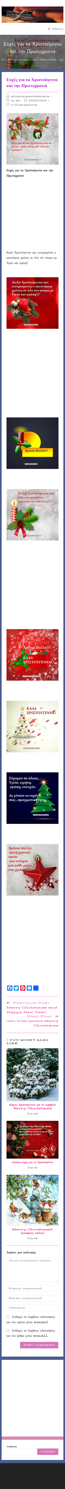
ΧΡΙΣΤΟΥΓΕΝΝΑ (38, 100)
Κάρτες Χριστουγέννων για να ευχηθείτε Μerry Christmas (32, 1106)
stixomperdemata (30, 96)
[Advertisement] (32, 215)
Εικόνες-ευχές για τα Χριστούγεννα (32, 1162)
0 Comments (24, 105)
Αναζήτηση (12, 1446)
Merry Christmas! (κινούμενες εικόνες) (32, 1231)
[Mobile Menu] (55, 28)
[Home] (3, 59)
